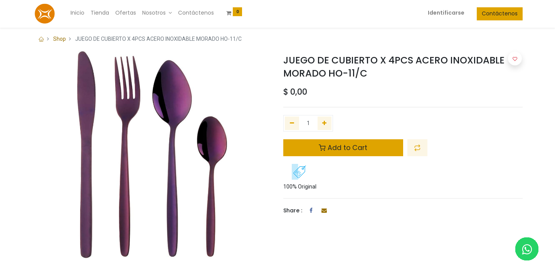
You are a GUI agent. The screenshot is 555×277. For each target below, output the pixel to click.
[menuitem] (77, 13)
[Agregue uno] (325, 123)
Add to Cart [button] (343, 147)
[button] (417, 147)
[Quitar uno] (292, 123)
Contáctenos (500, 13)
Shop (59, 39)
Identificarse (446, 13)
